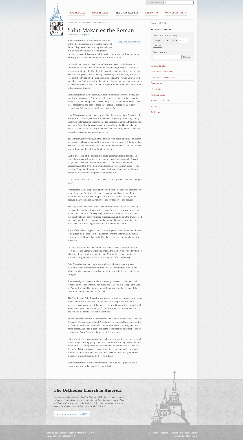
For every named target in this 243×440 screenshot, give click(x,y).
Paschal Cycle (157, 106)
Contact (151, 2)
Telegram (193, 433)
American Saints (158, 95)
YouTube (184, 433)
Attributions (156, 112)
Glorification (156, 89)
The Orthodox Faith (82, 23)
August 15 (85, 35)
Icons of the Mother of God (163, 77)
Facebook (164, 433)
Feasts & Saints (160, 23)
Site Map (158, 2)
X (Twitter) (153, 433)
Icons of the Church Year (161, 72)
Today (174, 35)
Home (70, 23)
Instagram (174, 433)
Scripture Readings (159, 66)
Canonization (156, 83)
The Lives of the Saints (161, 30)
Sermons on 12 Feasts (160, 100)
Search (194, 436)
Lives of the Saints (99, 23)
